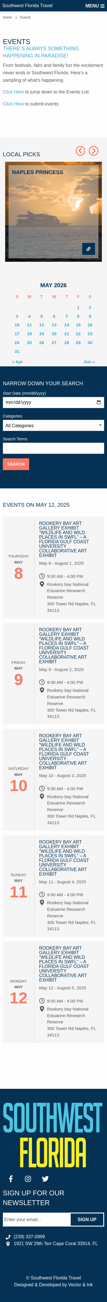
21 (66, 333)
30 (90, 342)
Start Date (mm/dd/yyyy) (53, 399)
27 (54, 342)
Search (16, 464)
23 (90, 333)
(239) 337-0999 (29, 1236)
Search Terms (53, 445)
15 (78, 324)
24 (17, 342)
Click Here (13, 91)
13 (54, 324)
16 (90, 324)
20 (54, 333)
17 (17, 333)
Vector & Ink (80, 1284)
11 (29, 324)
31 (17, 351)
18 (29, 333)
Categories (53, 422)
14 (66, 324)
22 (78, 333)
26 (41, 342)
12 (41, 324)
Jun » (89, 361)
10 (17, 324)
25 (29, 342)
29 (78, 342)
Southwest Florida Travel (27, 5)
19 (41, 333)
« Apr (17, 361)
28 (66, 342)
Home (7, 17)
